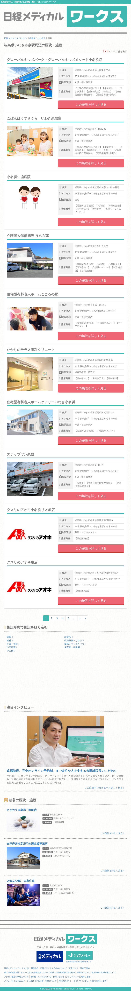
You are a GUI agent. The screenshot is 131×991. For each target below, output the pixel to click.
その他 (11, 650)
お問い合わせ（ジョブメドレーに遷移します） (72, 977)
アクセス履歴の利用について (16, 977)
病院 (10, 637)
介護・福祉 (13, 644)
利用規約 (34, 968)
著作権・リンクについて (40, 977)
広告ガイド (73, 968)
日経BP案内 (85, 968)
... (74, 618)
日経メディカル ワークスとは (16, 968)
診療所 (68, 637)
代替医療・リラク (74, 640)
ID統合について (83, 972)
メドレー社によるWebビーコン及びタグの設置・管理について (30, 981)
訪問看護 (12, 647)
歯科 (10, 640)
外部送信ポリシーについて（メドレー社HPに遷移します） (83, 981)
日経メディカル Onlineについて (53, 968)
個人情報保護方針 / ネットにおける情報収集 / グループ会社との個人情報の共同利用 (39, 972)
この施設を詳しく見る (91, 104)
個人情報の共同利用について (104, 972)
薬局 (74, 644)
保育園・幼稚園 (73, 647)
